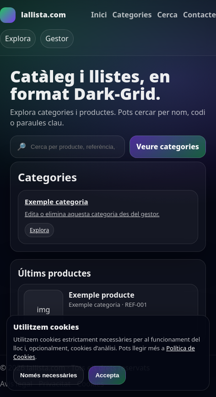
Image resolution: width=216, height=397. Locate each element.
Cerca (167, 15)
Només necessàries (48, 375)
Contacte (199, 15)
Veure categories (167, 146)
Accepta (107, 375)
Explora (18, 38)
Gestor (56, 38)
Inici (99, 15)
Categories (132, 15)
